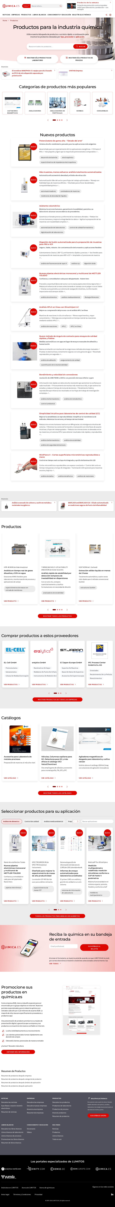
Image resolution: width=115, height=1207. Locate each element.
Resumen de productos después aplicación (17, 1086)
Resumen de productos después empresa (16, 1076)
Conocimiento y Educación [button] (59, 15)
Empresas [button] (16, 15)
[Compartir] (106, 15)
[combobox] (97, 821)
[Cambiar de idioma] (110, 15)
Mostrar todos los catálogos (57, 793)
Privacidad (38, 1194)
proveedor (69, 37)
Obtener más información (18, 1052)
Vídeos (29, 1132)
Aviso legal (5, 1194)
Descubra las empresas (35, 1102)
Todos (26, 6)
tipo (62, 37)
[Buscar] (60, 6)
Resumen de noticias (9, 1112)
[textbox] (97, 821)
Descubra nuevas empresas (37, 1106)
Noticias (55, 1129)
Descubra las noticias (9, 1102)
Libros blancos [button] (39, 15)
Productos (56, 1132)
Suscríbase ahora (98, 1115)
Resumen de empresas (35, 1113)
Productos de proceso (60, 1109)
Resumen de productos (60, 1116)
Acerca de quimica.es (47, 1188)
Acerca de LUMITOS (29, 1188)
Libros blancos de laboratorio (12, 1132)
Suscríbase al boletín (94, 947)
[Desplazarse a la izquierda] (74, 821)
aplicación (80, 37)
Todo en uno (57, 1139)
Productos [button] (26, 15)
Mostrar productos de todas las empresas (57, 699)
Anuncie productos (59, 1113)
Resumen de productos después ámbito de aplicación (21, 1082)
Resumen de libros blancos (11, 1143)
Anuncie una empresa (35, 1109)
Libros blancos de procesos (11, 1136)
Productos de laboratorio (61, 1106)
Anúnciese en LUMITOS (9, 1188)
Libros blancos (57, 1136)
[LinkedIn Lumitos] (112, 1194)
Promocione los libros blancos (12, 1139)
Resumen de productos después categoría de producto (21, 1079)
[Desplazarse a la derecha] (77, 821)
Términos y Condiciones (22, 1194)
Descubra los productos (61, 1102)
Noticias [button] (6, 15)
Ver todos (55, 963)
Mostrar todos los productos (57, 616)
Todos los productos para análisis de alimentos (57, 916)
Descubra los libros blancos (11, 1129)
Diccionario (31, 1129)
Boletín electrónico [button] (81, 15)
